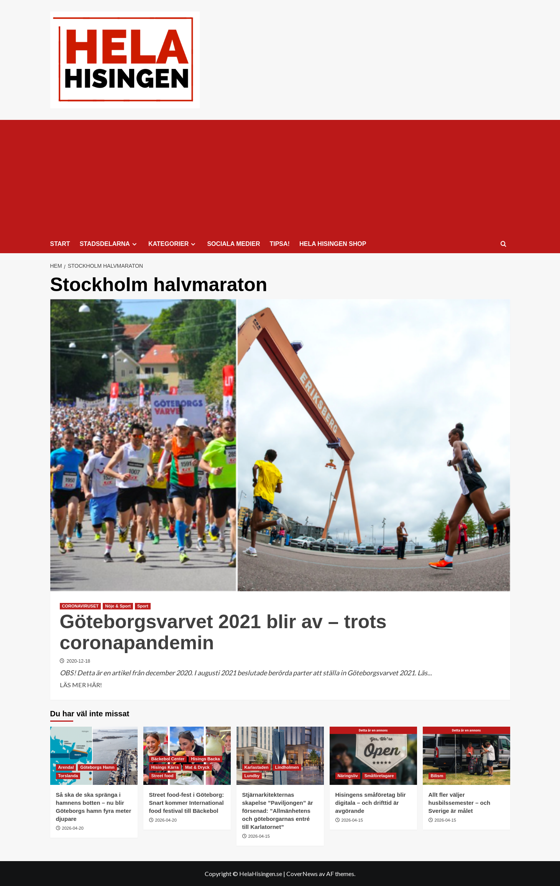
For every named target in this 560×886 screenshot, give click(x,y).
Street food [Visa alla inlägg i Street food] (162, 775)
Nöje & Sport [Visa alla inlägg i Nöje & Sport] (118, 606)
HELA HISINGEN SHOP (332, 244)
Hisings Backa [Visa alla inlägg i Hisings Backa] (205, 759)
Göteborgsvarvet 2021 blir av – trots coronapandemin (223, 632)
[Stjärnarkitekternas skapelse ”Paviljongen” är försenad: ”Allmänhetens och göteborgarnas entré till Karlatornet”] (280, 756)
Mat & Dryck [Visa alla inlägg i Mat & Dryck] (197, 767)
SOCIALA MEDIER (233, 244)
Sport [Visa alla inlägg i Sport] (142, 606)
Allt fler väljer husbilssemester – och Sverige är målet (460, 802)
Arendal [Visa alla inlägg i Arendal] (66, 767)
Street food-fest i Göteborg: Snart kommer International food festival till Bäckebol (186, 802)
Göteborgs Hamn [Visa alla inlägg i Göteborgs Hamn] (97, 767)
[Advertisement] (280, 177)
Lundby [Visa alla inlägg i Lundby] (252, 775)
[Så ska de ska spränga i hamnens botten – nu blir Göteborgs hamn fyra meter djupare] (94, 756)
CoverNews (302, 873)
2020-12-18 (78, 661)
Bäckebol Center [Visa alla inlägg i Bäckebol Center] (168, 759)
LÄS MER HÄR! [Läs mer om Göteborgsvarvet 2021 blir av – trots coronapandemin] (81, 685)
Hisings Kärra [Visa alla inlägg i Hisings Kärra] (165, 767)
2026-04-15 (259, 836)
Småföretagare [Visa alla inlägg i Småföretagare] (379, 775)
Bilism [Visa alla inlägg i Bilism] (437, 775)
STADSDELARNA (109, 244)
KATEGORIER (172, 244)
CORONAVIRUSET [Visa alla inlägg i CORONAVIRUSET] (80, 606)
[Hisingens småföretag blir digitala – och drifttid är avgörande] (373, 756)
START (60, 244)
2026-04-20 (73, 828)
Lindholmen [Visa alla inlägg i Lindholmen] (287, 767)
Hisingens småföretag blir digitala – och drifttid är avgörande (370, 802)
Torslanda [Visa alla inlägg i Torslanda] (68, 775)
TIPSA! (279, 244)
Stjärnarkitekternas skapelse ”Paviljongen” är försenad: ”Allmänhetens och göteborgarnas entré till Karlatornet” (277, 810)
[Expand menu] (134, 244)
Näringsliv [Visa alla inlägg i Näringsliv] (348, 775)
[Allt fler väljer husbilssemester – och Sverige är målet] (466, 756)
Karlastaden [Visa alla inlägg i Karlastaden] (257, 767)
